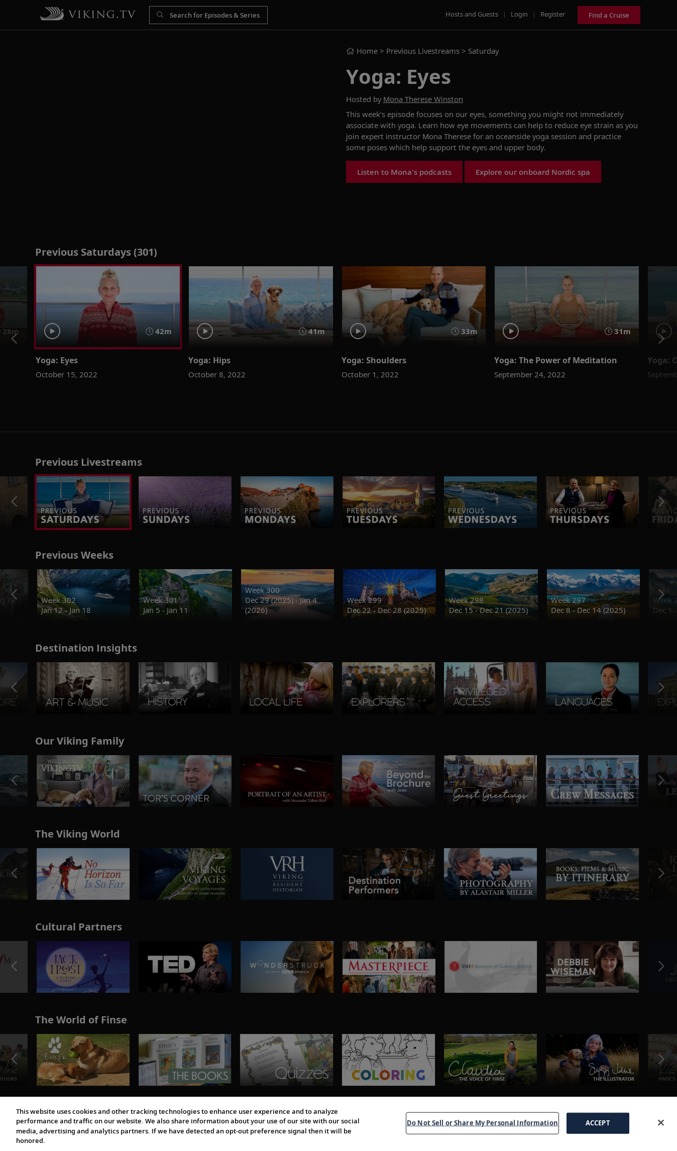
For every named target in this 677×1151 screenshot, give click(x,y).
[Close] (661, 1122)
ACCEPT (598, 1122)
